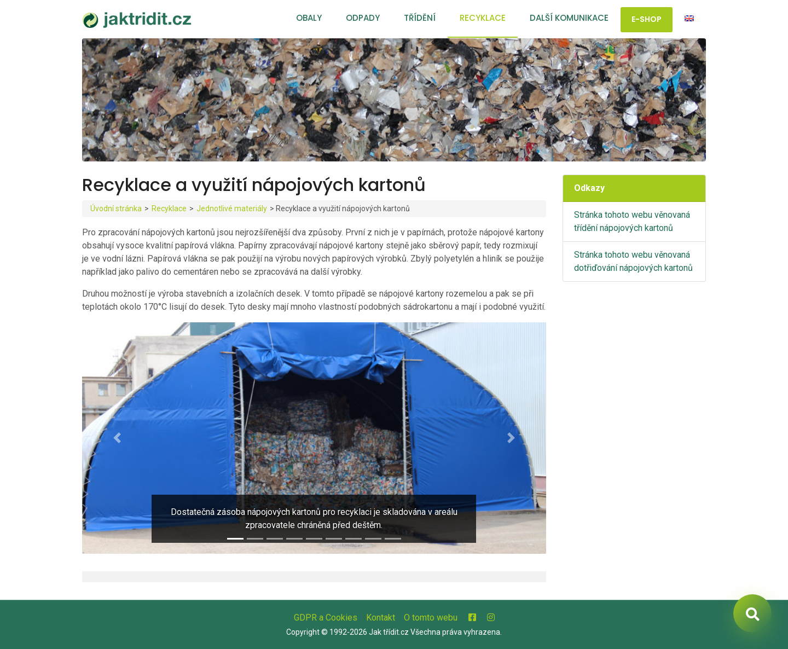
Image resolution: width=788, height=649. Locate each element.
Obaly (309, 18)
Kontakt (380, 617)
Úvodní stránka (116, 208)
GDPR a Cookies (325, 617)
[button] (117, 438)
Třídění (420, 18)
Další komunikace (569, 18)
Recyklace (483, 18)
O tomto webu (430, 617)
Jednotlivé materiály (231, 208)
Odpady (363, 18)
